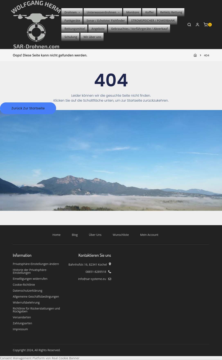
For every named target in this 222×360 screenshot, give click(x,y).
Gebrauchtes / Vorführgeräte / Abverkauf (139, 29)
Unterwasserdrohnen (103, 12)
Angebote (98, 29)
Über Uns (95, 234)
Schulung (70, 37)
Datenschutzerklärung (27, 290)
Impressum (20, 329)
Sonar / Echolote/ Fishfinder (106, 20)
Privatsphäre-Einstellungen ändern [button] (36, 264)
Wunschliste (121, 234)
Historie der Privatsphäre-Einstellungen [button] (30, 271)
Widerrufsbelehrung (26, 302)
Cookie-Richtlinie (24, 284)
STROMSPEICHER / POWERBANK (153, 20)
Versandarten (22, 317)
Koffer (149, 12)
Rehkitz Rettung (171, 12)
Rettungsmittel (74, 29)
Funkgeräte (72, 20)
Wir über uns (92, 37)
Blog (75, 234)
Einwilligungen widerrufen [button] (30, 278)
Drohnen (72, 12)
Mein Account (149, 234)
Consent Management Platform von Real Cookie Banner (40, 358)
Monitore (132, 12)
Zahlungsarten (22, 323)
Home (56, 234)
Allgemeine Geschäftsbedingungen (36, 296)
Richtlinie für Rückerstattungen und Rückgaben (36, 310)
